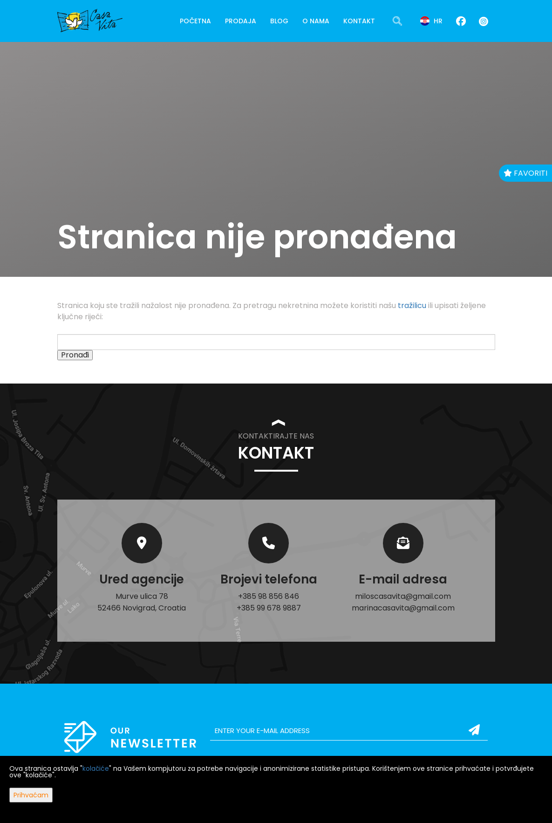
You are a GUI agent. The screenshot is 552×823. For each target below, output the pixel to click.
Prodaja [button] (240, 21)
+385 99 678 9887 (269, 608)
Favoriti (525, 173)
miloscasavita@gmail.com (403, 596)
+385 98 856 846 (268, 596)
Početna (195, 21)
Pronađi (75, 355)
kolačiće (95, 768)
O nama (315, 21)
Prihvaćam (31, 795)
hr (431, 21)
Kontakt (359, 21)
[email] (349, 731)
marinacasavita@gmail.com (403, 608)
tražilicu (412, 305)
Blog (279, 21)
